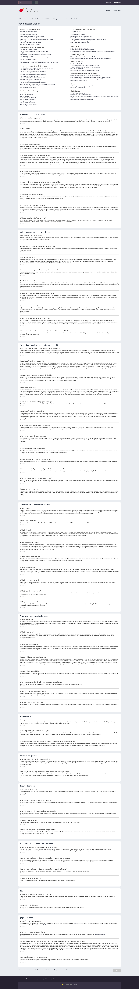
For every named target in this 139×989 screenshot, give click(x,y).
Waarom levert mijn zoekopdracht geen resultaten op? (84, 65)
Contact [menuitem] (55, 979)
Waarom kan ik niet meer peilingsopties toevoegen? (33, 74)
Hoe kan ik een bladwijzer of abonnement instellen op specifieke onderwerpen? (90, 77)
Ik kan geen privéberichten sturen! (79, 48)
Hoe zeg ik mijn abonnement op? (78, 80)
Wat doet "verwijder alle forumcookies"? (30, 44)
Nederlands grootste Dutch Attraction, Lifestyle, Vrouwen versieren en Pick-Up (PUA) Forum (57, 970)
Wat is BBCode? (24, 93)
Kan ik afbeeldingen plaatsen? (28, 97)
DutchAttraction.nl (25, 970)
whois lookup (25, 945)
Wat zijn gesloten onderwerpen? (28, 104)
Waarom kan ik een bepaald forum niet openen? (32, 77)
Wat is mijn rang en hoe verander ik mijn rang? (32, 61)
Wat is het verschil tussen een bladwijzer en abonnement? (85, 75)
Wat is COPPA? (24, 33)
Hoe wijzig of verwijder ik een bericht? (30, 69)
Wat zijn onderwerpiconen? (27, 105)
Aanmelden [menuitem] (117, 2)
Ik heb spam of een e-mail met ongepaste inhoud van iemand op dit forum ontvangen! (92, 51)
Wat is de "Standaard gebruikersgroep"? (80, 41)
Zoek (33, 2)
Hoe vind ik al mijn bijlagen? (77, 87)
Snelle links (117, 10)
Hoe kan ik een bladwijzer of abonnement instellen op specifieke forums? (89, 79)
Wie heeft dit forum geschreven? (78, 93)
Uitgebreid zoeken (36, 2)
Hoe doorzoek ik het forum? (77, 63)
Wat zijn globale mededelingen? (28, 99)
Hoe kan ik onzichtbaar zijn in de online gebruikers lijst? (34, 51)
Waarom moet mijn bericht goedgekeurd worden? (33, 85)
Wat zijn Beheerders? (75, 31)
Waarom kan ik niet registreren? (28, 34)
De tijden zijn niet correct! (26, 53)
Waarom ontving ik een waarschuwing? (30, 81)
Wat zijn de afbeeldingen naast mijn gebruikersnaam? (34, 57)
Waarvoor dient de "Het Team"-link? (79, 42)
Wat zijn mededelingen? (26, 101)
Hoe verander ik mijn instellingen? (28, 49)
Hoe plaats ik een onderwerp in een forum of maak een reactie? (36, 68)
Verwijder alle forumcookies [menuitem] (27, 979)
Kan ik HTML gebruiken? (26, 94)
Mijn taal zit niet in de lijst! (26, 56)
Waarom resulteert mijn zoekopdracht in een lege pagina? (85, 67)
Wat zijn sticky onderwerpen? (27, 102)
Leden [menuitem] (40, 979)
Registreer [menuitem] (108, 2)
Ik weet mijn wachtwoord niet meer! (29, 41)
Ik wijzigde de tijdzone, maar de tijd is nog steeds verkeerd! (35, 54)
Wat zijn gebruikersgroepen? (77, 34)
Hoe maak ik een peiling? (26, 73)
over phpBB (43, 924)
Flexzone (75, 984)
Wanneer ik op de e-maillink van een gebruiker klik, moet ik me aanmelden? (39, 62)
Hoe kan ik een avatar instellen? (28, 59)
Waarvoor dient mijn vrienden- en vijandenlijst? (82, 56)
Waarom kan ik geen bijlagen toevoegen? (31, 79)
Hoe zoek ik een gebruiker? (77, 68)
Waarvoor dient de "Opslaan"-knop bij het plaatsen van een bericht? (37, 84)
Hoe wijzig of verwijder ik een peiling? (30, 76)
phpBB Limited (77, 923)
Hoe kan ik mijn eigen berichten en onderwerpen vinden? (85, 70)
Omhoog (24, 123)
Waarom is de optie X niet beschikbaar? (80, 94)
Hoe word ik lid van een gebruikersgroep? (81, 36)
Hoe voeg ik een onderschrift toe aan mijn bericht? (33, 71)
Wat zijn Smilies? (24, 96)
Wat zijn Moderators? (76, 33)
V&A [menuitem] (108, 10)
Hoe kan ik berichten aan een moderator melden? (33, 82)
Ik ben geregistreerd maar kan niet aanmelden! (32, 36)
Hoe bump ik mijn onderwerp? (28, 87)
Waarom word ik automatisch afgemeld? (30, 42)
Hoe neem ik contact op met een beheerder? (81, 99)
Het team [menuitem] (47, 979)
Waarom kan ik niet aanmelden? (28, 37)
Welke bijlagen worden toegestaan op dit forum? (83, 86)
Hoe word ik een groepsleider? (78, 37)
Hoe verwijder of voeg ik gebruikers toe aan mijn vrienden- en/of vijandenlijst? (90, 58)
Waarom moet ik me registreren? (28, 31)
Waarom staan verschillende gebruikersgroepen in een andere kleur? (88, 39)
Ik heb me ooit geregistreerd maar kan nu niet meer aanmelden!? (36, 39)
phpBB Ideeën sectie (100, 934)
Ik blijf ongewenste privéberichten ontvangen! (82, 49)
